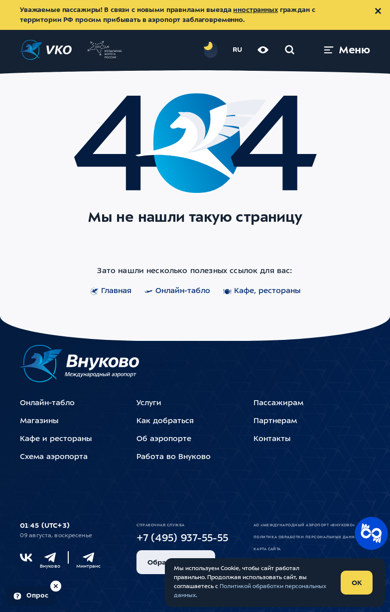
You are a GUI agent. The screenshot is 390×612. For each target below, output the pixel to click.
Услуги (148, 403)
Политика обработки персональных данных (308, 537)
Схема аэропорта (54, 457)
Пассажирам (278, 403)
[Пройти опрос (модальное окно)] (31, 596)
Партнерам (275, 421)
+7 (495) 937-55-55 (182, 539)
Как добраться (165, 421)
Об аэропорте (163, 439)
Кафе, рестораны (261, 292)
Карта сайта (267, 549)
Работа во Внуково (173, 457)
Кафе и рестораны (56, 439)
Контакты (272, 439)
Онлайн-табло (177, 292)
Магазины (39, 421)
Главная (110, 292)
